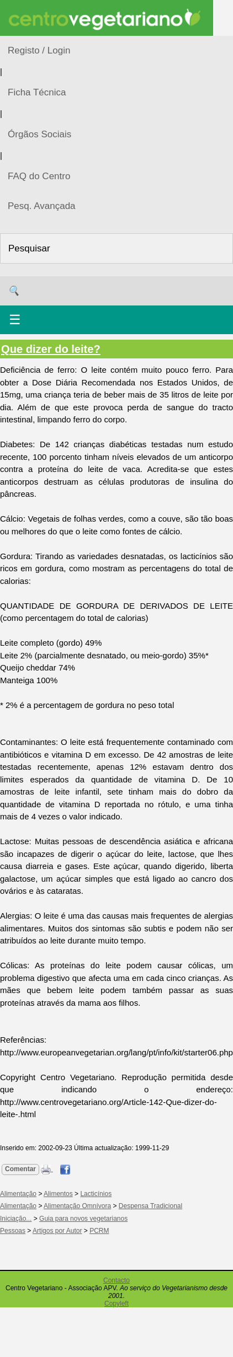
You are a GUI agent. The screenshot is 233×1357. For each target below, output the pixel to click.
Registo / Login (39, 50)
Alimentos (58, 1194)
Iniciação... (15, 1218)
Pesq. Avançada (42, 206)
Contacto (116, 1280)
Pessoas (12, 1231)
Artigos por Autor (57, 1231)
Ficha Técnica (37, 92)
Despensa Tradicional (150, 1206)
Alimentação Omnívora (77, 1206)
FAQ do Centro (39, 176)
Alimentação (18, 1194)
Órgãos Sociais (39, 134)
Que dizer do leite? (50, 349)
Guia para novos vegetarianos (83, 1218)
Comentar (20, 1169)
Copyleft (116, 1303)
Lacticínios (96, 1194)
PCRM (99, 1231)
